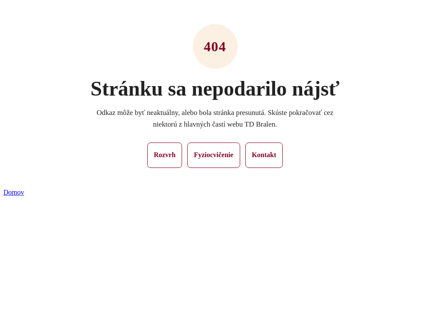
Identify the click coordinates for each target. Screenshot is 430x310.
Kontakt (264, 154)
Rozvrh (165, 154)
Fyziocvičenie (214, 154)
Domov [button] (13, 192)
